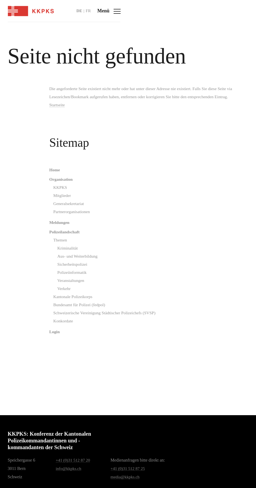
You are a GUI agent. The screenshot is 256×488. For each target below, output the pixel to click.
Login (52, 345)
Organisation (59, 188)
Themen (58, 250)
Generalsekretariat (66, 213)
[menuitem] (146, 178)
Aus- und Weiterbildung (75, 267)
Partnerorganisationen (69, 221)
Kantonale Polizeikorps (71, 309)
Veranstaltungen (68, 292)
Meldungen (57, 232)
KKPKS (58, 196)
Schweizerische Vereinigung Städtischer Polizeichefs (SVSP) (103, 325)
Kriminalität (65, 259)
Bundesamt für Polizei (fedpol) (77, 317)
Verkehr (61, 300)
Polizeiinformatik (70, 284)
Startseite (55, 113)
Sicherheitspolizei (70, 275)
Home (52, 178)
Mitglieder (60, 204)
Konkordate (61, 334)
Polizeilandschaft (62, 242)
